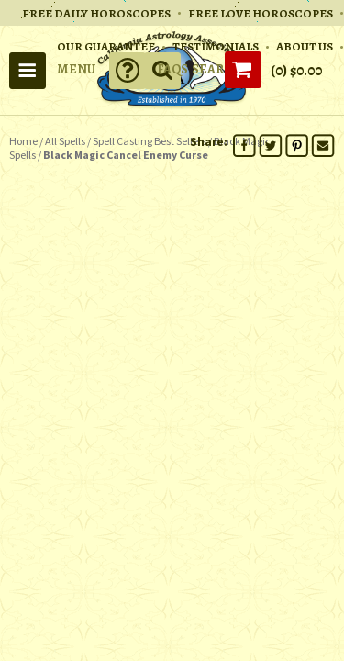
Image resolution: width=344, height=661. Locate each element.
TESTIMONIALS (215, 46)
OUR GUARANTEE (106, 46)
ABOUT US (304, 46)
